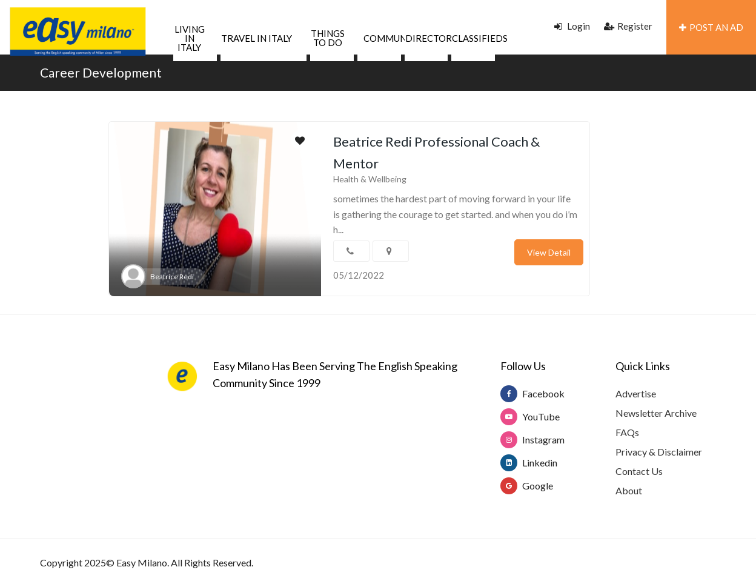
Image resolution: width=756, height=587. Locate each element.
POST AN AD (711, 27)
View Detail (549, 252)
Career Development (101, 72)
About (628, 490)
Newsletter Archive (656, 413)
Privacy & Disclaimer (658, 451)
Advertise (635, 393)
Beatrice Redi (172, 276)
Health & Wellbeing (369, 179)
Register (628, 26)
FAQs (627, 432)
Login (572, 26)
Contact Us (639, 471)
